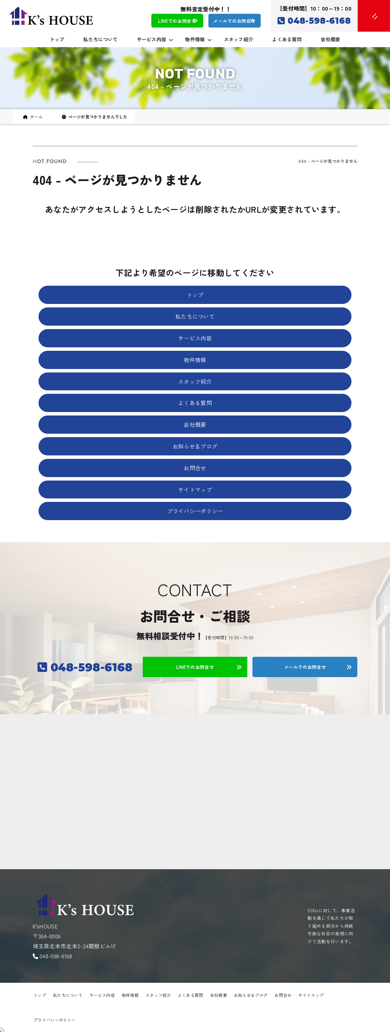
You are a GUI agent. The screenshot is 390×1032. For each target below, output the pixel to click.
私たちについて (100, 39)
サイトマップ (195, 489)
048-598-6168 (56, 956)
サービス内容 (102, 995)
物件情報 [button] (198, 39)
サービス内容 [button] (155, 39)
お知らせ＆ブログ (195, 446)
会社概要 (330, 39)
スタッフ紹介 (238, 39)
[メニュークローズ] (365, 16)
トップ (57, 39)
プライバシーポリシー (195, 511)
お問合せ (195, 468)
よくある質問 (287, 39)
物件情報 (130, 995)
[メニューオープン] (363, 14)
